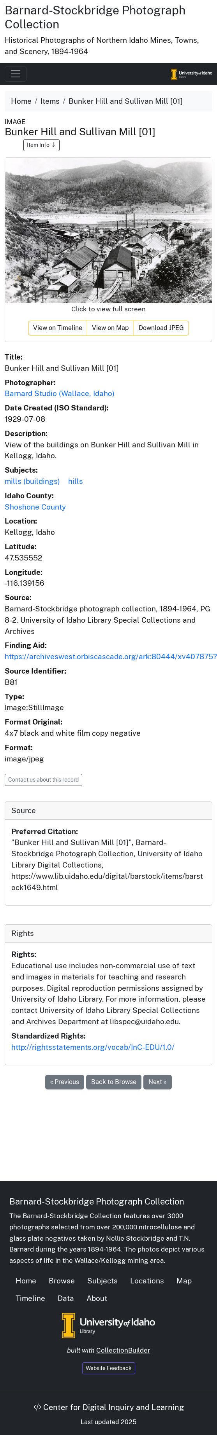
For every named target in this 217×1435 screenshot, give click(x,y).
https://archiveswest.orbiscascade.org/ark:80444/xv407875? (111, 656)
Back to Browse (113, 1082)
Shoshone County (35, 507)
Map (184, 1280)
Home (21, 101)
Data (66, 1298)
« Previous (64, 1082)
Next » (157, 1082)
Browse (62, 1280)
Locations (147, 1280)
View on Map (110, 328)
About (96, 1298)
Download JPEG (161, 328)
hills (75, 481)
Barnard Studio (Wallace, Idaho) (60, 393)
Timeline (30, 1298)
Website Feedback (109, 1368)
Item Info (41, 145)
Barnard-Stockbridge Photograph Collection (96, 1201)
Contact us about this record (43, 780)
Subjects (102, 1280)
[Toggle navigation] (15, 74)
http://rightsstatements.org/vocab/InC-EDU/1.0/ (93, 1047)
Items (50, 101)
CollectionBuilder (123, 1350)
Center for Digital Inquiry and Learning (109, 1407)
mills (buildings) (32, 481)
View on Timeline (57, 328)
